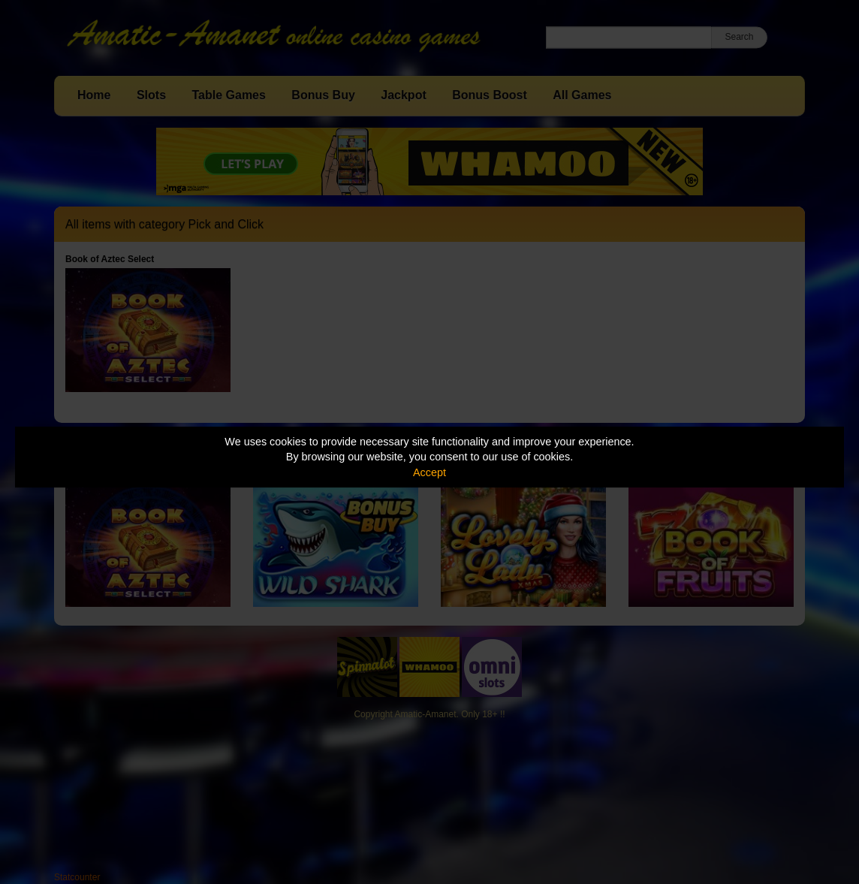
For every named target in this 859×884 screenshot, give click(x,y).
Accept (429, 472)
